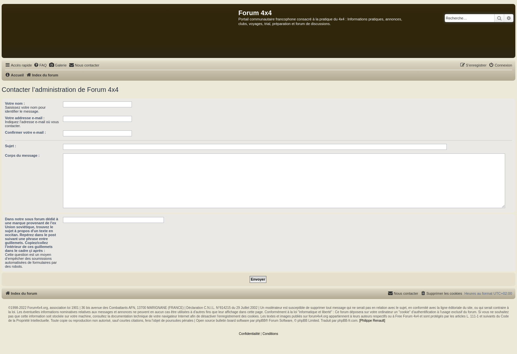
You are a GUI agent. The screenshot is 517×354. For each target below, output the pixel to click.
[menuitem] (40, 65)
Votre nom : (15, 103)
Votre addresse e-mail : (25, 118)
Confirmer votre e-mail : (25, 132)
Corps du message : (22, 155)
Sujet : (10, 146)
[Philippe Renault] (372, 320)
